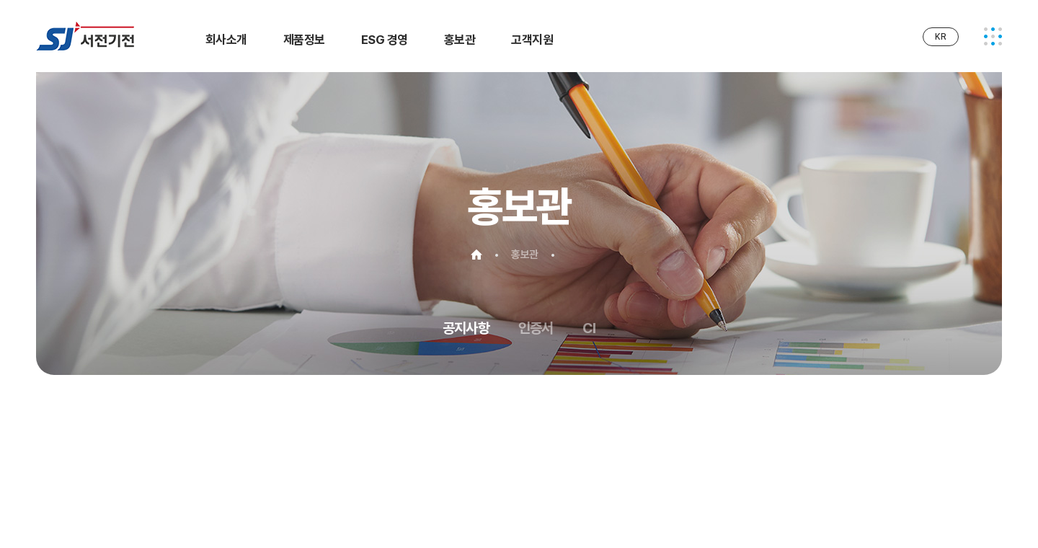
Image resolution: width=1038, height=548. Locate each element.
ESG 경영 (384, 39)
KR (940, 37)
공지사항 (466, 328)
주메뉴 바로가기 (0, 0)
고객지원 (532, 39)
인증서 (536, 328)
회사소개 (226, 39)
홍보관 (459, 39)
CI (588, 328)
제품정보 (304, 39)
